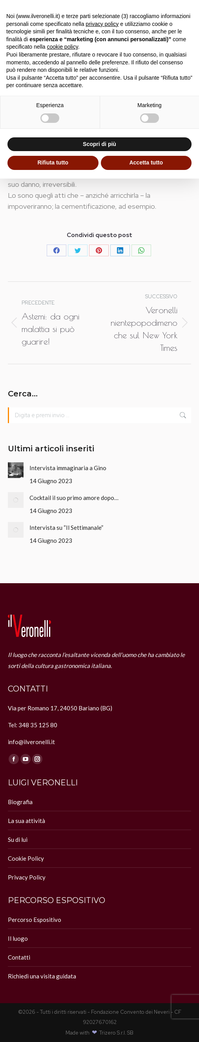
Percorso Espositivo (34, 919)
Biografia (20, 801)
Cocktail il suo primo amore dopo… (74, 497)
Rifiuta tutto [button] (52, 162)
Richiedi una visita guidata (42, 976)
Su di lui (17, 839)
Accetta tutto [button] (146, 162)
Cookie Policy (26, 858)
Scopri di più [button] (99, 144)
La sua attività (26, 820)
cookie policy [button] (62, 47)
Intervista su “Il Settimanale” (66, 527)
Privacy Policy (27, 877)
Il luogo (18, 938)
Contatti (19, 957)
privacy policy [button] (102, 24)
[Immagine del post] (16, 470)
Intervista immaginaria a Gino (67, 467)
